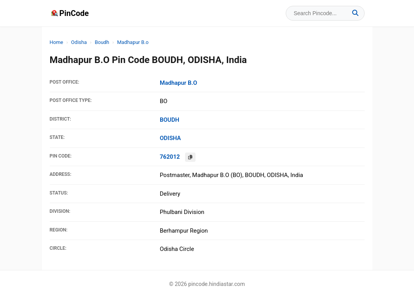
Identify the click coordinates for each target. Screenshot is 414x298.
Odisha (79, 42)
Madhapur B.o (132, 42)
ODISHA (170, 138)
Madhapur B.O (178, 82)
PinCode (69, 13)
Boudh (102, 42)
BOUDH (169, 119)
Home (56, 42)
